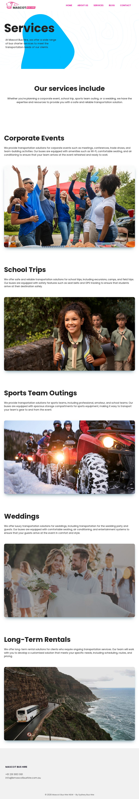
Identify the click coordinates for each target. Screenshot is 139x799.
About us (83, 5)
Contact (125, 5)
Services (98, 5)
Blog (112, 5)
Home (69, 5)
